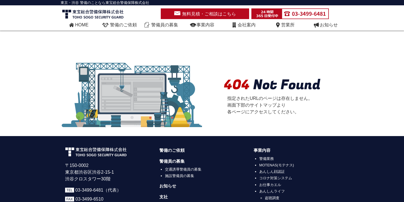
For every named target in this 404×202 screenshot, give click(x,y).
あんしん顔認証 (272, 171)
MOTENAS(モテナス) (276, 165)
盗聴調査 (272, 198)
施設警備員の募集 (179, 176)
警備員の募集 (172, 161)
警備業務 (266, 159)
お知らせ (325, 25)
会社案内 (243, 25)
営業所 (284, 25)
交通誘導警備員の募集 (183, 169)
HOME (78, 25)
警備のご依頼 (172, 150)
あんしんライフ (272, 191)
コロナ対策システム (275, 178)
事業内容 (202, 25)
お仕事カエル (270, 185)
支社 (163, 197)
